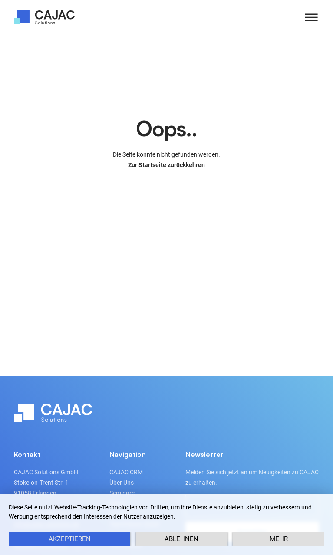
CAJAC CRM (126, 472)
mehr (279, 539)
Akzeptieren (70, 539)
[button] (311, 17)
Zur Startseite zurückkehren (166, 164)
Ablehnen (181, 539)
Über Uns (121, 482)
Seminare (122, 492)
